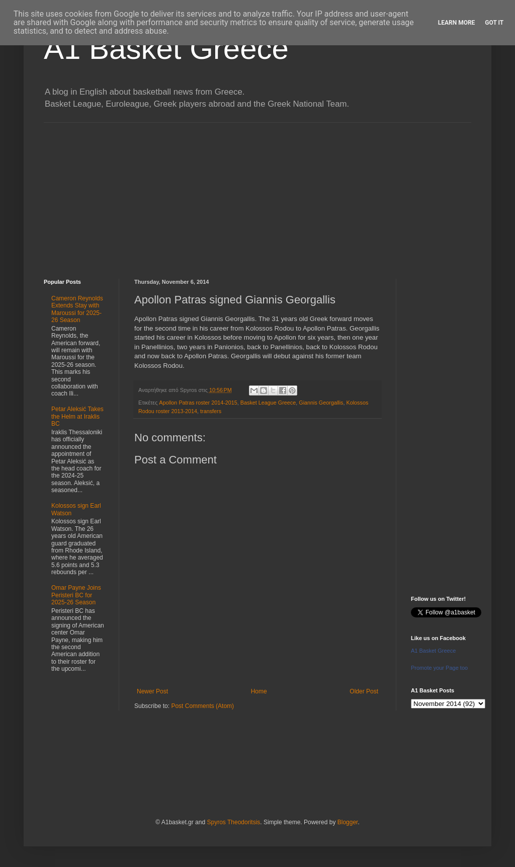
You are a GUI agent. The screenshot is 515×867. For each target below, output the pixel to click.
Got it (494, 22)
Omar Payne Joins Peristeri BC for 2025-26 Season (76, 595)
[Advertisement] (257, 193)
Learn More (456, 22)
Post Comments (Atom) (202, 706)
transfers (210, 411)
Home (259, 691)
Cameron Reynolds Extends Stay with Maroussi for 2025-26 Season (77, 309)
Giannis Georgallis (321, 403)
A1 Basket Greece (166, 48)
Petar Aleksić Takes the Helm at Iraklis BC (77, 416)
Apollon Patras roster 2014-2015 (198, 403)
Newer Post (152, 691)
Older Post (364, 691)
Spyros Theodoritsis (233, 822)
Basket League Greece (268, 403)
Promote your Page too (439, 668)
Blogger (347, 822)
